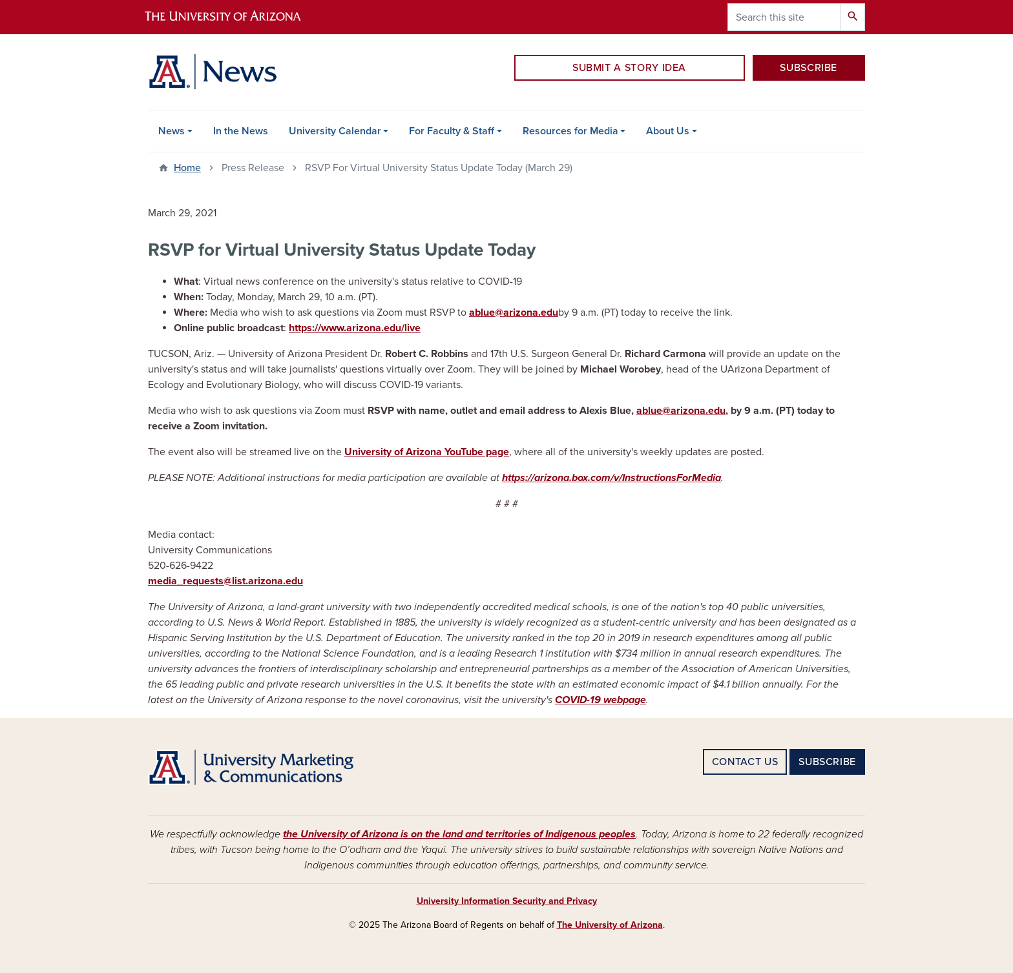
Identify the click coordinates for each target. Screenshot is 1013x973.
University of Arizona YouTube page (426, 452)
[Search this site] (784, 17)
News (171, 131)
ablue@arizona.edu (513, 312)
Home (187, 167)
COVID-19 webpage (600, 699)
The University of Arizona (610, 924)
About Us (667, 131)
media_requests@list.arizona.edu (225, 581)
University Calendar (335, 131)
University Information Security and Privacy (507, 901)
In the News (240, 131)
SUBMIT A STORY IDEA (629, 67)
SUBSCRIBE (808, 67)
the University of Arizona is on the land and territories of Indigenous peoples (459, 834)
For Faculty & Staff (451, 131)
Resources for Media (570, 131)
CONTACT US (745, 761)
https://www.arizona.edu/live (355, 328)
